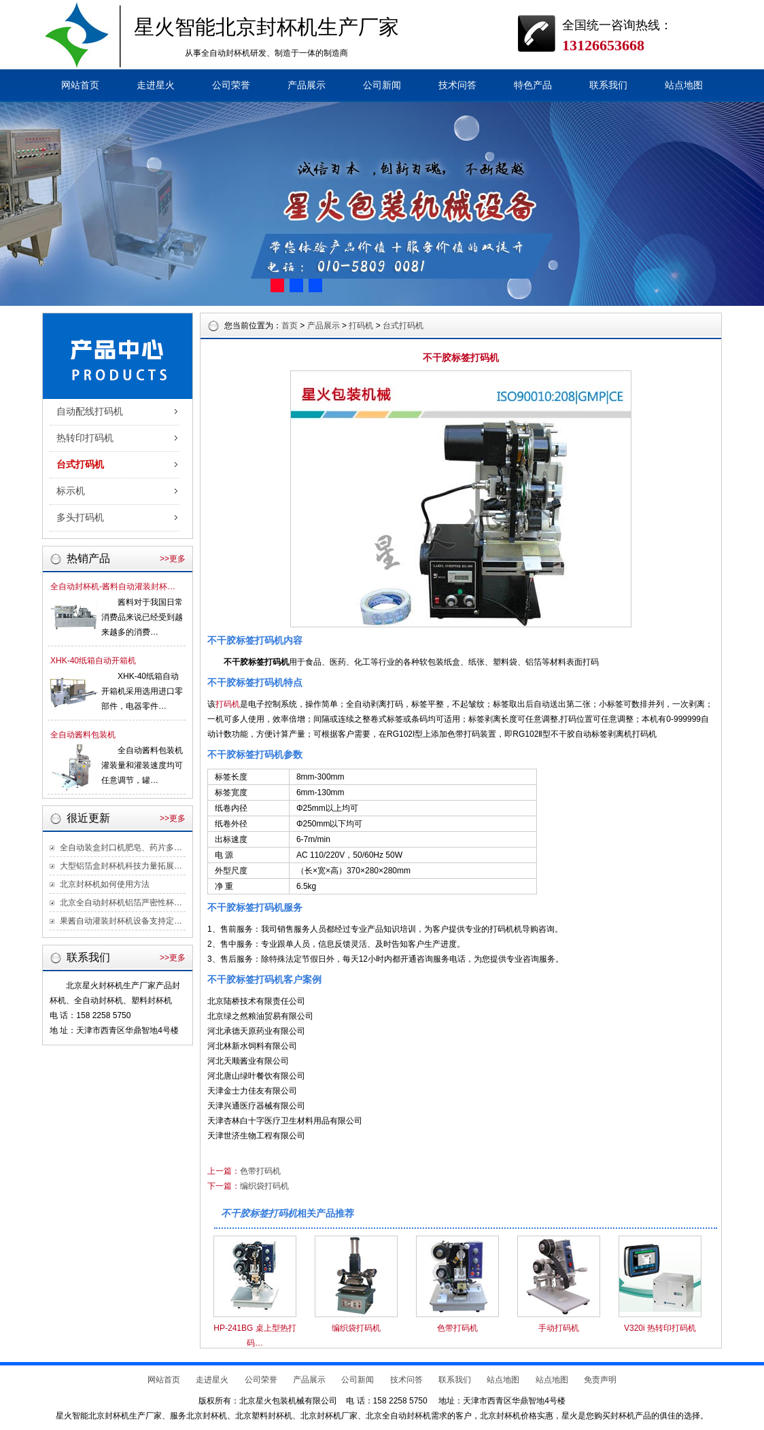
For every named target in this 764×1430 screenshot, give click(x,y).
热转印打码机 (85, 438)
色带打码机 (260, 1171)
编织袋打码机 (264, 1186)
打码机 (361, 325)
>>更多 (173, 558)
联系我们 (608, 85)
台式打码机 (80, 464)
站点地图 (684, 85)
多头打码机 (80, 517)
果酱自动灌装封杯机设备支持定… (121, 921)
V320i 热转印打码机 (660, 1328)
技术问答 (457, 85)
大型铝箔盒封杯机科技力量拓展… (121, 866)
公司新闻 (382, 85)
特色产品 (533, 85)
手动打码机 (558, 1328)
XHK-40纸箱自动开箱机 (93, 660)
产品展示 (307, 85)
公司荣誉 (231, 85)
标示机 (70, 491)
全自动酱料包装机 (83, 734)
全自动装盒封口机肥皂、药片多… (121, 847)
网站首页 (80, 85)
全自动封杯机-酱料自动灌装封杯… (112, 586)
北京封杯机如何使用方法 (105, 884)
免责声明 (600, 1379)
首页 (289, 325)
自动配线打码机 (89, 411)
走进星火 (156, 85)
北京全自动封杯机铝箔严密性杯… (121, 902)
